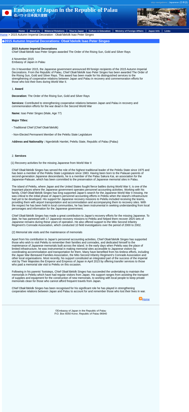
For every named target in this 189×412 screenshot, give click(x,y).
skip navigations (159, 2)
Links (167, 31)
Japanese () (178, 2)
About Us (35, 31)
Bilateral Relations (54, 31)
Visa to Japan (76, 31)
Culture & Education (100, 31)
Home (22, 31)
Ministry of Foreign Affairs (129, 31)
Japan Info (154, 31)
